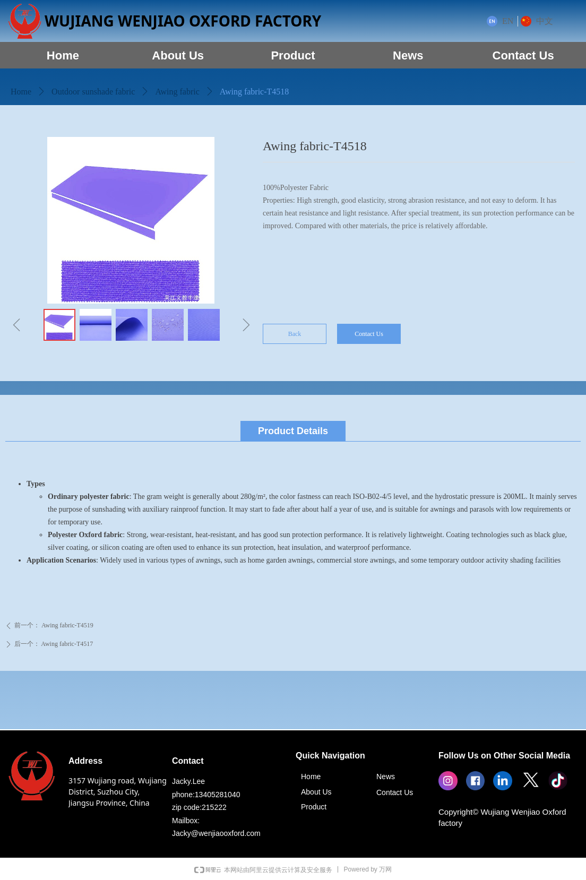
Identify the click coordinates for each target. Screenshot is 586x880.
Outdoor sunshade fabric (93, 91)
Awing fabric (177, 91)
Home (21, 91)
